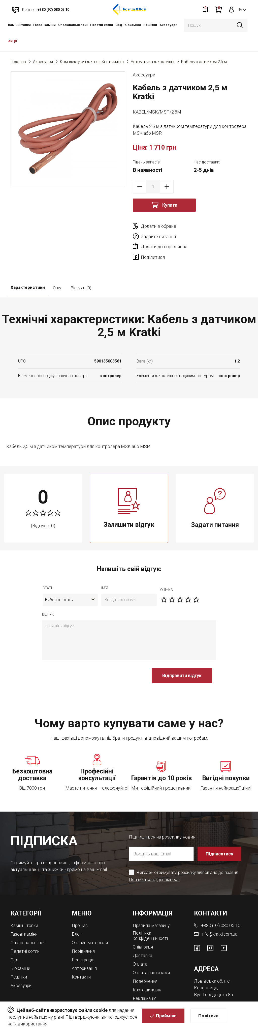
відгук (48, 594)
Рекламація (145, 976)
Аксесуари (168, 25)
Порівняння (84, 930)
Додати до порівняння (164, 236)
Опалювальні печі (73, 25)
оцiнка (166, 570)
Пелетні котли (101, 25)
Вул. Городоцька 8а (214, 974)
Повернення (146, 960)
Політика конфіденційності (154, 859)
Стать (48, 568)
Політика (208, 1016)
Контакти (82, 955)
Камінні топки (19, 25)
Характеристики (28, 267)
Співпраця (143, 926)
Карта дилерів (148, 968)
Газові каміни (44, 25)
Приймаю (166, 1016)
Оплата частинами (152, 951)
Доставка (143, 935)
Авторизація (85, 947)
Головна (18, 61)
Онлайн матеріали (90, 922)
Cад (118, 25)
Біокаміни (132, 25)
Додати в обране (158, 226)
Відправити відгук (182, 655)
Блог (77, 913)
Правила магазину (152, 905)
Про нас (80, 905)
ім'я (104, 568)
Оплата (140, 943)
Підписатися (219, 834)
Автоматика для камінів (152, 61)
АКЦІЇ (12, 41)
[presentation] (80, 658)
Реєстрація (83, 938)
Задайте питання (215, 226)
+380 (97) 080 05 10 (221, 905)
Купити (169, 205)
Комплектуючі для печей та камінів (92, 61)
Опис (57, 267)
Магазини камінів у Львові (153, 987)
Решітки (150, 25)
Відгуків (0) (81, 267)
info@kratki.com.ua (219, 913)
